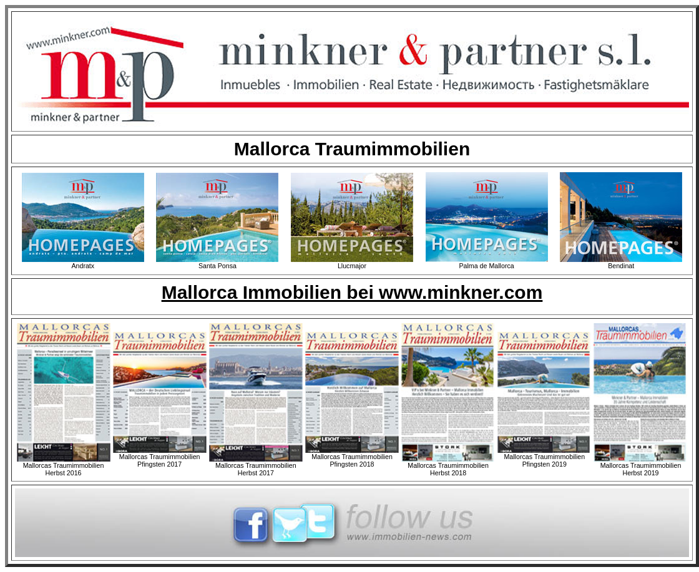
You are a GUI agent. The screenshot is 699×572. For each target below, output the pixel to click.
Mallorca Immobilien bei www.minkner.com (352, 292)
